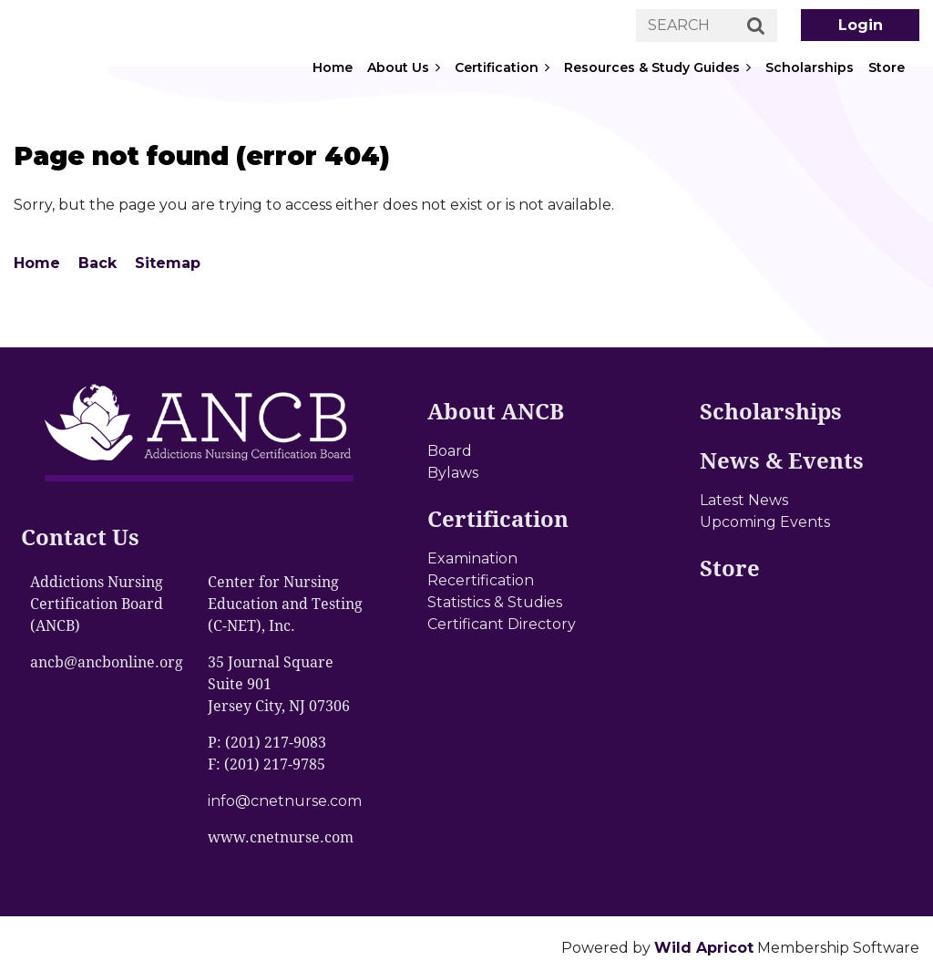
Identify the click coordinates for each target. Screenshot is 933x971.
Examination (472, 558)
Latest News (744, 500)
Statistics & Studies (494, 602)
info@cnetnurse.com (285, 801)
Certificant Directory (501, 624)
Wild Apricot (704, 947)
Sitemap (167, 263)
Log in (860, 25)
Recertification (480, 580)
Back (97, 263)
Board (449, 451)
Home (37, 263)
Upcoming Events (765, 522)
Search (756, 26)
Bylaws (452, 472)
